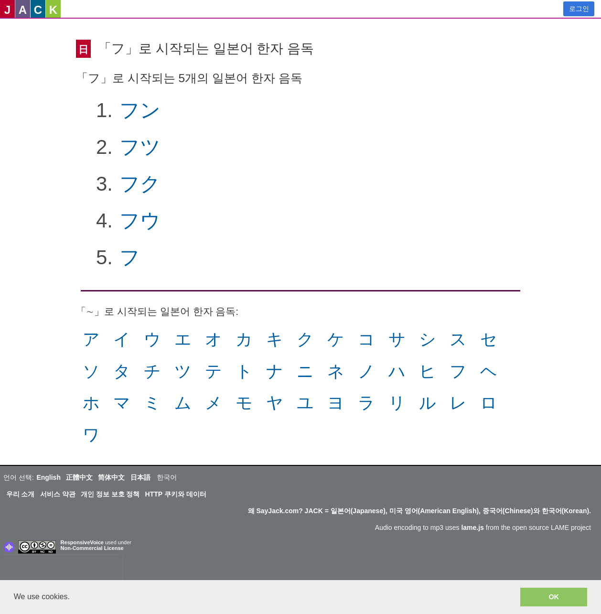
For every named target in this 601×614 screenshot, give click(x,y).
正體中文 (79, 477)
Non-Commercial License (92, 548)
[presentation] (61, 569)
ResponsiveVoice (82, 542)
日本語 (140, 477)
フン (140, 110)
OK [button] (553, 597)
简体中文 (111, 477)
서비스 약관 (57, 494)
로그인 (579, 8)
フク (140, 183)
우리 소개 (20, 494)
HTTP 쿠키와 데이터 (175, 494)
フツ (140, 147)
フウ (140, 220)
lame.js (472, 527)
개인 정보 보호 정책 (110, 494)
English (48, 477)
